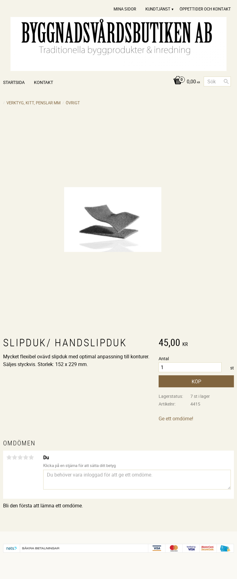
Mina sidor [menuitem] (125, 9)
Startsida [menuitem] (14, 82)
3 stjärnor (20, 457)
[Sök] (226, 81)
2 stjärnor (14, 457)
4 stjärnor (25, 457)
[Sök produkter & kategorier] (217, 81)
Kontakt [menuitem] (43, 82)
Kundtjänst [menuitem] (157, 9)
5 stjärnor (31, 457)
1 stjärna (9, 457)
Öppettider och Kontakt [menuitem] (205, 9)
